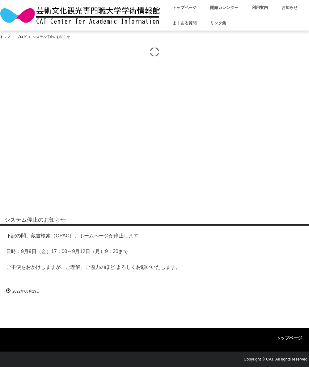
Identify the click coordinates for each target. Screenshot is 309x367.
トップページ (184, 7)
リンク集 (218, 23)
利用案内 (260, 7)
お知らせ (289, 7)
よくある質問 (184, 23)
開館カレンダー (224, 7)
